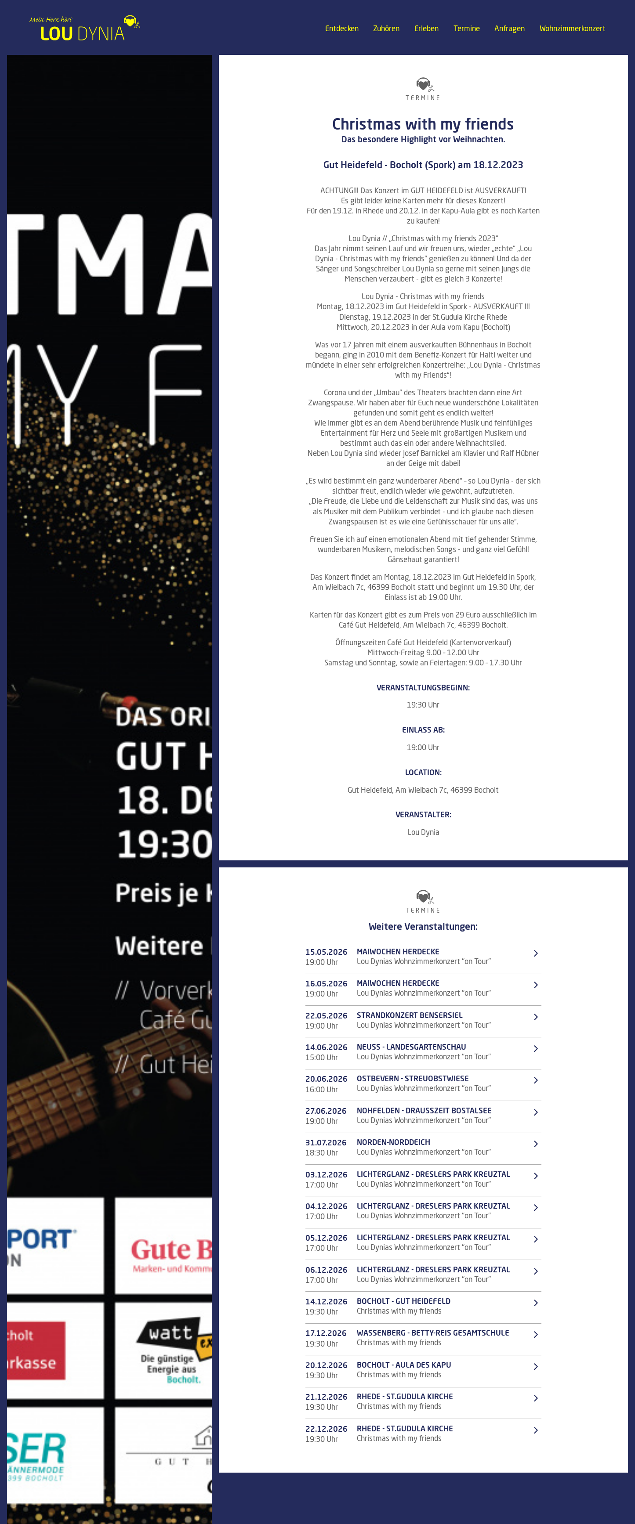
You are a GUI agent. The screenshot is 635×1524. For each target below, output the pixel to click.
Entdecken (342, 29)
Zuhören (386, 29)
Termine (467, 29)
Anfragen (509, 29)
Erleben (426, 29)
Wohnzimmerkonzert (573, 29)
